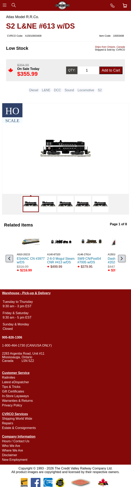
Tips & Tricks (11, 386)
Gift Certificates (13, 391)
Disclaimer (9, 455)
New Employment (14, 459)
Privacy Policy (12, 405)
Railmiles (8, 377)
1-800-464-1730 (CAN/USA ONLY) (27, 345)
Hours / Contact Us (15, 441)
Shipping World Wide (17, 418)
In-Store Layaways (15, 396)
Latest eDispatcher (15, 382)
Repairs (7, 423)
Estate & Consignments (19, 428)
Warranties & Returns (17, 400)
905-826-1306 (12, 337)
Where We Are (12, 450)
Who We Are (11, 446)
